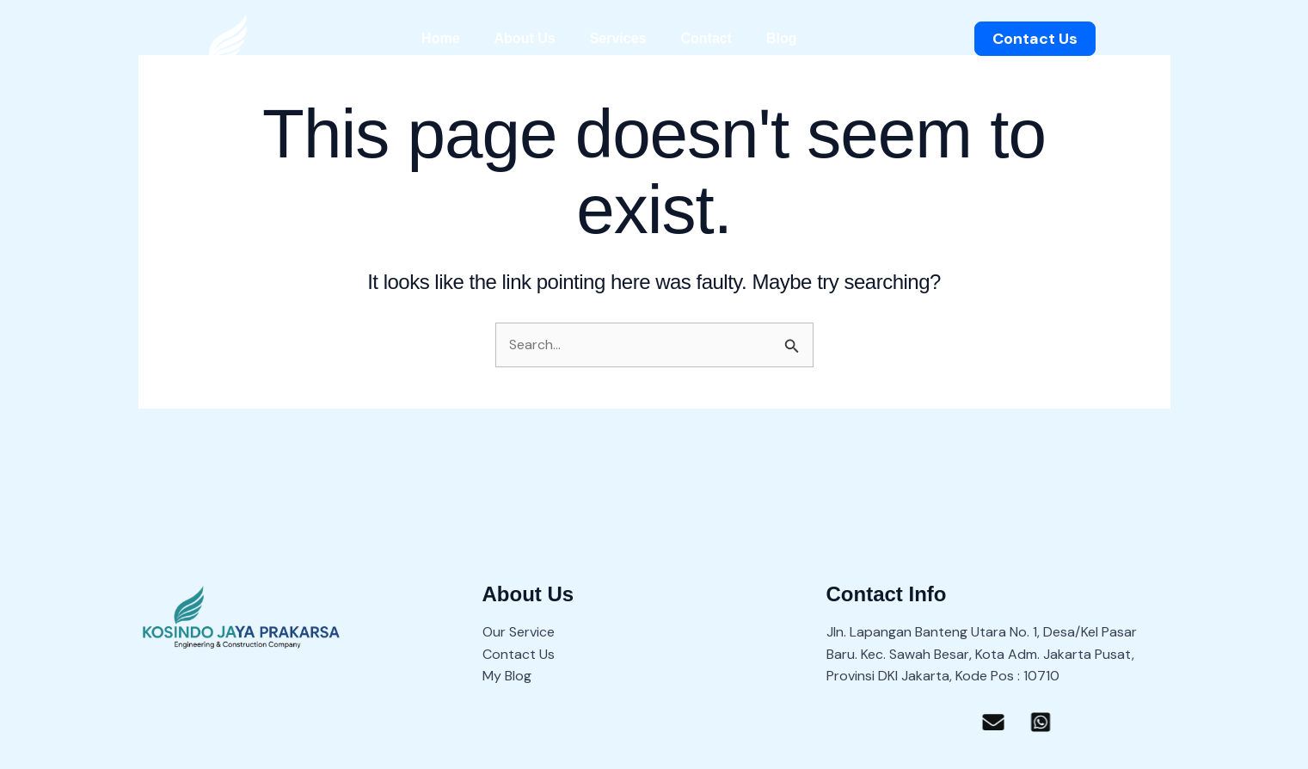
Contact (706, 38)
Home (440, 38)
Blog (781, 38)
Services (618, 38)
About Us (525, 38)
